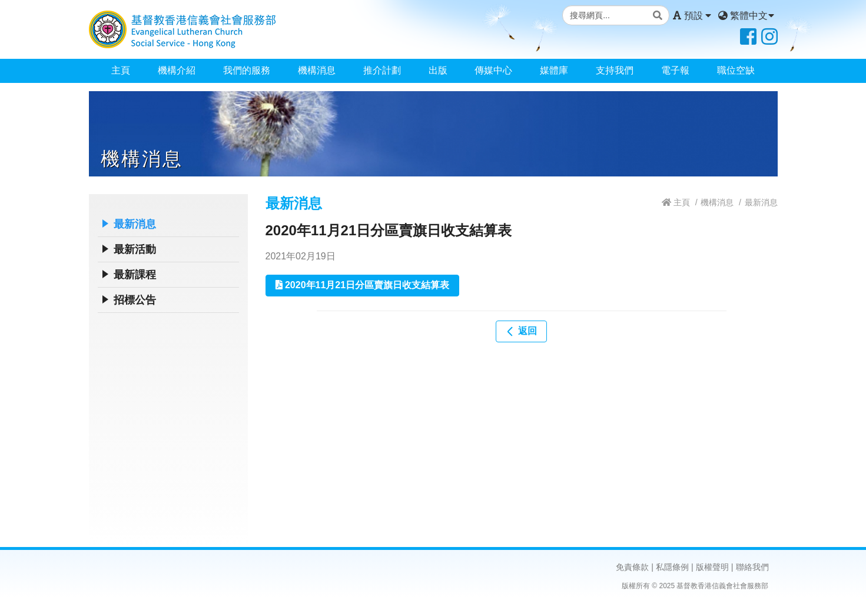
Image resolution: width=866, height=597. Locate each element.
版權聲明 (712, 567)
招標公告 (135, 300)
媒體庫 (554, 70)
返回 (521, 331)
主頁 (120, 70)
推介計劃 (382, 70)
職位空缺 (736, 70)
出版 (438, 70)
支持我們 (614, 70)
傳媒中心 (493, 70)
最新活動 (135, 249)
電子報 (675, 70)
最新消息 (135, 224)
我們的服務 (246, 70)
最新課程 (135, 275)
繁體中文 (746, 16)
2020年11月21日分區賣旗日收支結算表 (363, 285)
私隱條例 (672, 567)
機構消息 (317, 70)
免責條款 (632, 567)
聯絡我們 (752, 567)
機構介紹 (176, 70)
